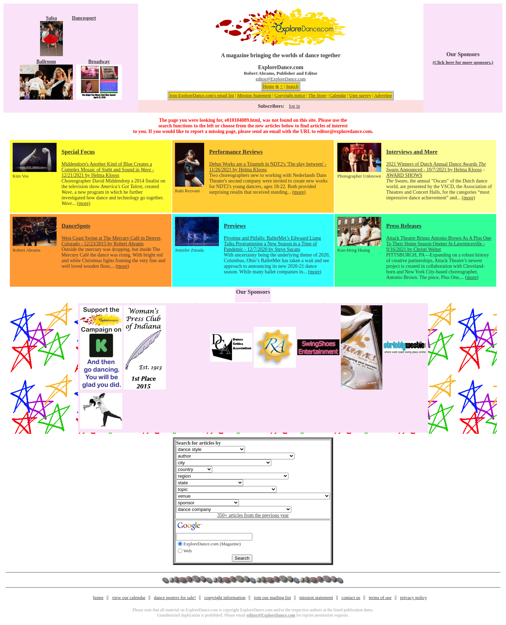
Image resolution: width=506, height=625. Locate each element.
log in (294, 106)
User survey (360, 95)
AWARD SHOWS (404, 175)
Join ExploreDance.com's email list (201, 95)
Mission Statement (254, 95)
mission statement (316, 597)
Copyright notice (289, 95)
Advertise (383, 95)
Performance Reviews (235, 151)
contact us (351, 597)
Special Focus (78, 151)
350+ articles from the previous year (252, 515)
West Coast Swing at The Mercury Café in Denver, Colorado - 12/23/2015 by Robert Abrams (111, 240)
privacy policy (413, 597)
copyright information (224, 597)
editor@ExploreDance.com (281, 78)
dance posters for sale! (175, 597)
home (98, 597)
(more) (83, 203)
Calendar (338, 95)
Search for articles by (198, 443)
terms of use (380, 597)
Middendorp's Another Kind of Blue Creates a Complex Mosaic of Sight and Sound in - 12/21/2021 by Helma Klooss (107, 169)
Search (292, 86)
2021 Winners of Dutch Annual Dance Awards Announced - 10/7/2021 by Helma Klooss (436, 166)
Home (268, 86)
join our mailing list (272, 597)
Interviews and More (411, 151)
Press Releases (403, 225)
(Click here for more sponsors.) (463, 62)
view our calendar (128, 597)
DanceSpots (75, 225)
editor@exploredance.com (344, 131)
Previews (235, 225)
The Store (317, 95)
